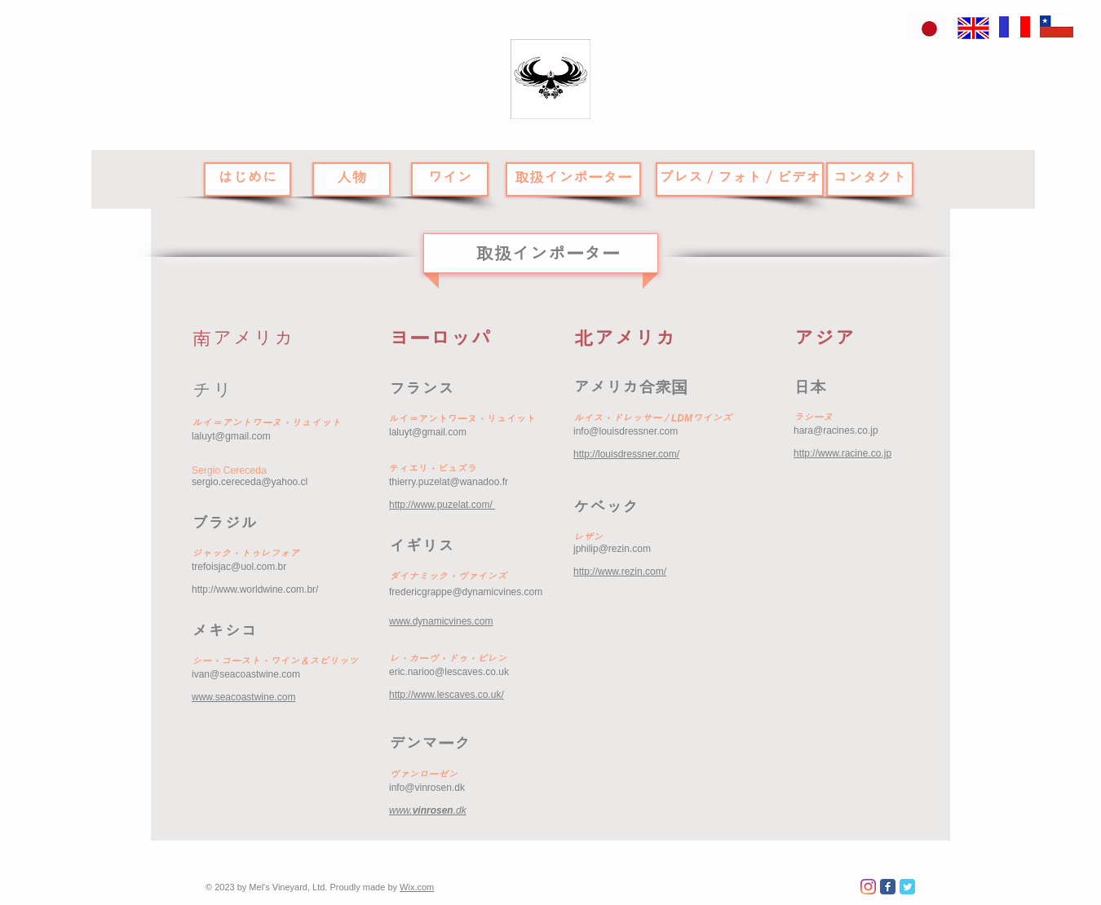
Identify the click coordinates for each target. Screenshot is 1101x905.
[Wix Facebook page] (887, 886)
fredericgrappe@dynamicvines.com (465, 592)
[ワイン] (450, 179)
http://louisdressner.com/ (626, 454)
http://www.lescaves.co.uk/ (446, 694)
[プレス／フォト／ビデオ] (740, 179)
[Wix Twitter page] (907, 886)
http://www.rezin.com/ (619, 571)
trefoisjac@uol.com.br (239, 566)
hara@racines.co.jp (836, 430)
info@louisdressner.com (625, 431)
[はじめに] (247, 179)
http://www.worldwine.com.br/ (255, 589)
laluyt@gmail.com (231, 436)
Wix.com (417, 887)
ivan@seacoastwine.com (246, 674)
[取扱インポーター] (573, 179)
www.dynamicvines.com (441, 621)
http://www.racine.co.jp (842, 453)
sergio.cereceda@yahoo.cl (249, 482)
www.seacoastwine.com (243, 697)
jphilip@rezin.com (612, 548)
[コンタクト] (869, 179)
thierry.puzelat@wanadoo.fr (448, 482)
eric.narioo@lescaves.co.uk (449, 672)
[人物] (351, 179)
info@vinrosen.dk (427, 787)
